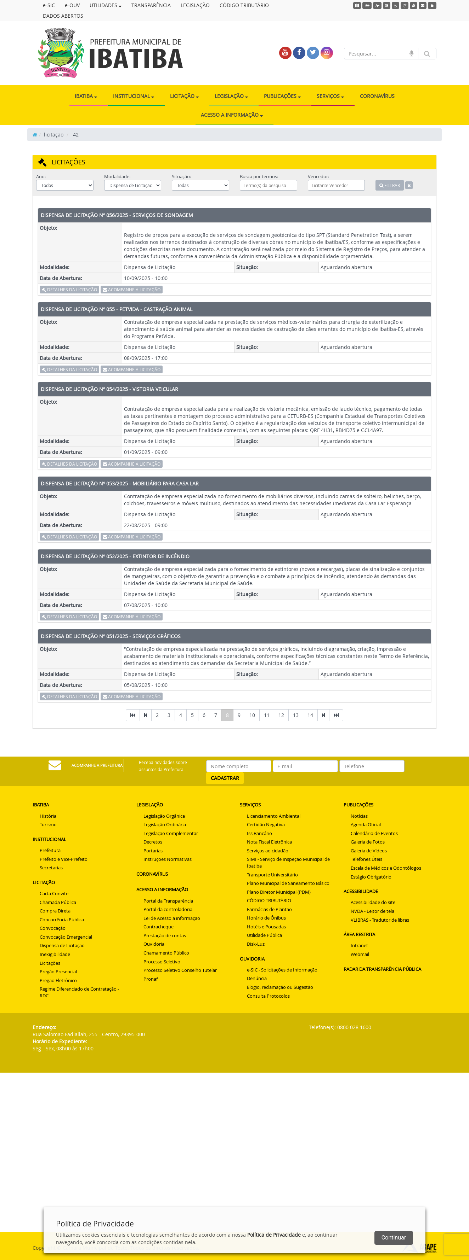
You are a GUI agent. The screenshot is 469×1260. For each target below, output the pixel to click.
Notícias (359, 816)
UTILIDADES (106, 5)
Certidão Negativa (266, 824)
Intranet (359, 945)
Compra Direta (55, 911)
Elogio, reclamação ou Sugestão (280, 987)
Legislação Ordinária (164, 824)
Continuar (394, 1237)
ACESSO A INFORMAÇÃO (232, 114)
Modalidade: (117, 176)
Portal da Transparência (168, 901)
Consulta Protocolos (268, 996)
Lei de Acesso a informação (171, 918)
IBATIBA (86, 96)
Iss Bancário (259, 833)
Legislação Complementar (170, 833)
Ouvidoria (153, 944)
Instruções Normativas (167, 859)
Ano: (41, 176)
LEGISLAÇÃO (195, 5)
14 (310, 715)
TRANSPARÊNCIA (151, 5)
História (48, 816)
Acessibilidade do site (373, 902)
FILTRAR (389, 185)
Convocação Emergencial (66, 937)
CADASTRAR (225, 778)
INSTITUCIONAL (133, 96)
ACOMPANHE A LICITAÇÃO (131, 289)
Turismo (48, 824)
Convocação (53, 928)
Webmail (360, 954)
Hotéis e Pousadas (266, 926)
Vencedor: (318, 176)
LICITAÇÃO (184, 96)
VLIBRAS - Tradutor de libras (380, 920)
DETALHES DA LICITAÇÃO (69, 289)
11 (267, 715)
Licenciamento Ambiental (273, 816)
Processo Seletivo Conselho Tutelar (180, 970)
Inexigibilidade (55, 954)
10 (252, 715)
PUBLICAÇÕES (282, 96)
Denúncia (257, 978)
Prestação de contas (164, 935)
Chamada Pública (58, 902)
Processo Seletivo (161, 961)
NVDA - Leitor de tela (372, 911)
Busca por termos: (259, 176)
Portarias (153, 850)
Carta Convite (54, 893)
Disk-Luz (256, 944)
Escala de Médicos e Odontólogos (386, 868)
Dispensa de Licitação (62, 945)
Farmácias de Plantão (269, 909)
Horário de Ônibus (266, 918)
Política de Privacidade (274, 1234)
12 (281, 715)
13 (296, 715)
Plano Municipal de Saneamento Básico (288, 883)
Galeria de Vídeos (369, 850)
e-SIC (49, 5)
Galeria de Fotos (368, 842)
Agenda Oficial (366, 824)
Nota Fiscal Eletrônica (269, 842)
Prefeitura (50, 850)
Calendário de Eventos (374, 833)
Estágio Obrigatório (371, 877)
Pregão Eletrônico (58, 980)
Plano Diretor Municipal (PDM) (279, 892)
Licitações (50, 963)
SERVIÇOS (330, 96)
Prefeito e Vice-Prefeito (63, 859)
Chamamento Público (166, 953)
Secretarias (51, 867)
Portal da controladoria (167, 909)
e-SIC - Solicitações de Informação (282, 970)
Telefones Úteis (366, 859)
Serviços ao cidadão (267, 850)
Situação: (181, 176)
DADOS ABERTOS (63, 15)
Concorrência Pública (62, 919)
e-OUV (72, 5)
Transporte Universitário (272, 874)
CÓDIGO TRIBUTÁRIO (244, 5)
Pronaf (150, 979)
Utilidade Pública (264, 935)
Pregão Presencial (58, 971)
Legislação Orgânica (164, 816)
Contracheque (158, 926)
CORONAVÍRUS (377, 96)
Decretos (152, 842)
